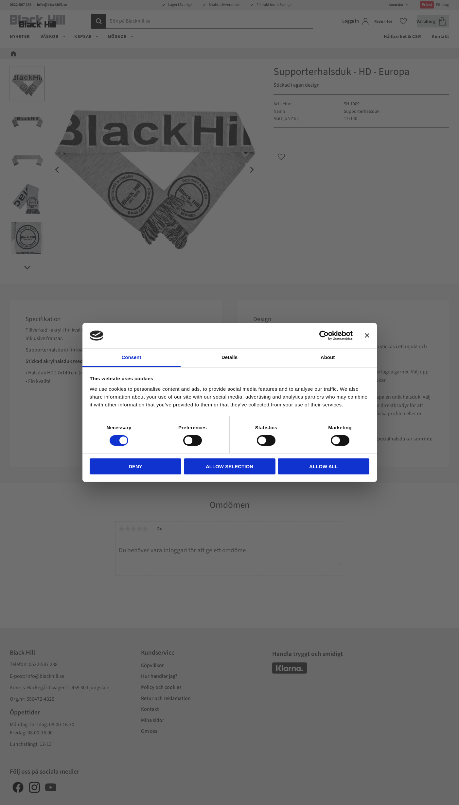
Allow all (323, 466)
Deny (135, 466)
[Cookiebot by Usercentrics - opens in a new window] (324, 335)
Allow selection (229, 466)
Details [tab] (229, 357)
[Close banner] (367, 335)
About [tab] (328, 357)
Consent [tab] (131, 357)
